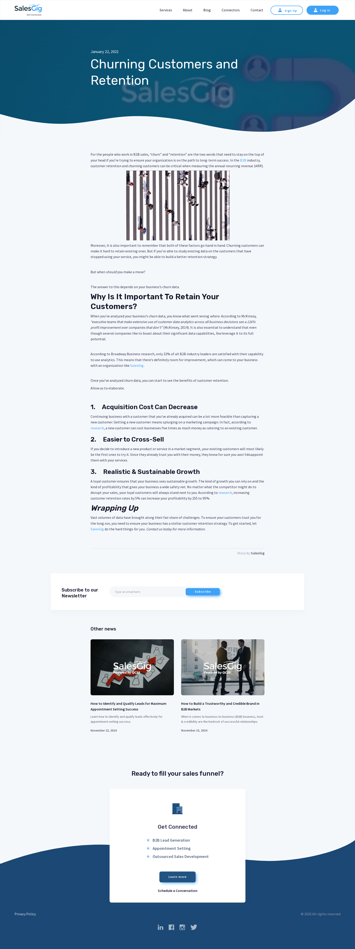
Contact (257, 10)
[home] (28, 10)
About (187, 10)
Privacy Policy (25, 914)
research (97, 428)
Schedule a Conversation (177, 890)
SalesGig (137, 365)
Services (166, 10)
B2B (242, 160)
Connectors (231, 10)
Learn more (177, 877)
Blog (207, 10)
